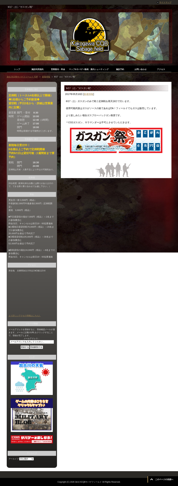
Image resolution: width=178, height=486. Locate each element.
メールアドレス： (32, 338)
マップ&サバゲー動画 (79, 69)
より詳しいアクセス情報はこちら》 (25, 315)
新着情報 (88, 94)
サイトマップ (165, 2)
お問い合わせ (140, 69)
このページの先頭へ (164, 479)
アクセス (161, 69)
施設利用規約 (37, 69)
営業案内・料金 (58, 69)
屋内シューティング (99, 69)
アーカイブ (14, 459)
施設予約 (120, 69)
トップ (17, 69)
